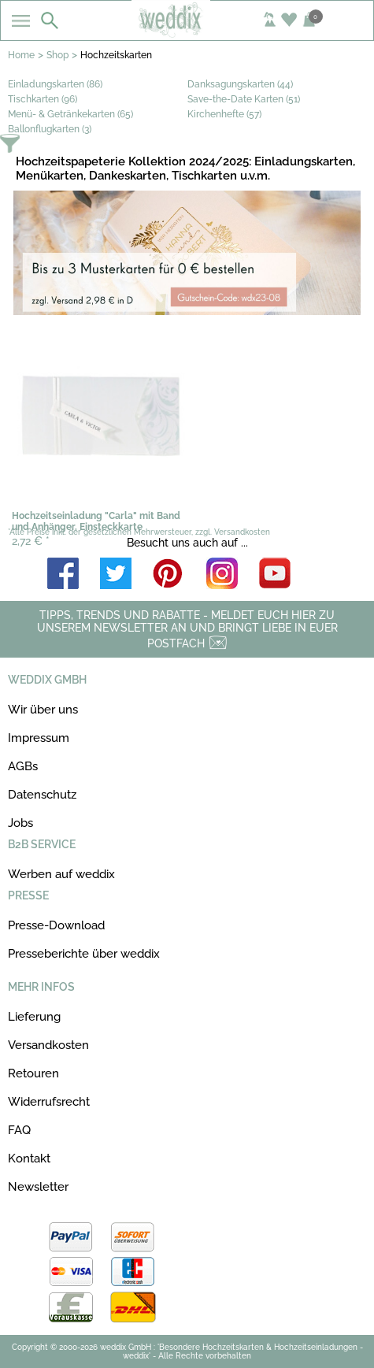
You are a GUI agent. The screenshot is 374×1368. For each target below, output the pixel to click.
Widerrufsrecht (49, 1102)
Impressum (38, 738)
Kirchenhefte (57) (224, 114)
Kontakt (29, 1158)
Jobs (20, 823)
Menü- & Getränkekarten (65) (70, 114)
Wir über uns (43, 710)
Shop (57, 55)
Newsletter (38, 1187)
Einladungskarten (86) (55, 84)
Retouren (33, 1073)
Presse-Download (56, 925)
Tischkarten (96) (42, 99)
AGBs (23, 766)
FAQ (19, 1130)
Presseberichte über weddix (84, 954)
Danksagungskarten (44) (240, 84)
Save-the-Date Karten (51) (243, 99)
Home (21, 55)
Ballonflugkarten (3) (49, 129)
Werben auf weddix (61, 874)
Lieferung (34, 1017)
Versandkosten (48, 1045)
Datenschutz (42, 795)
